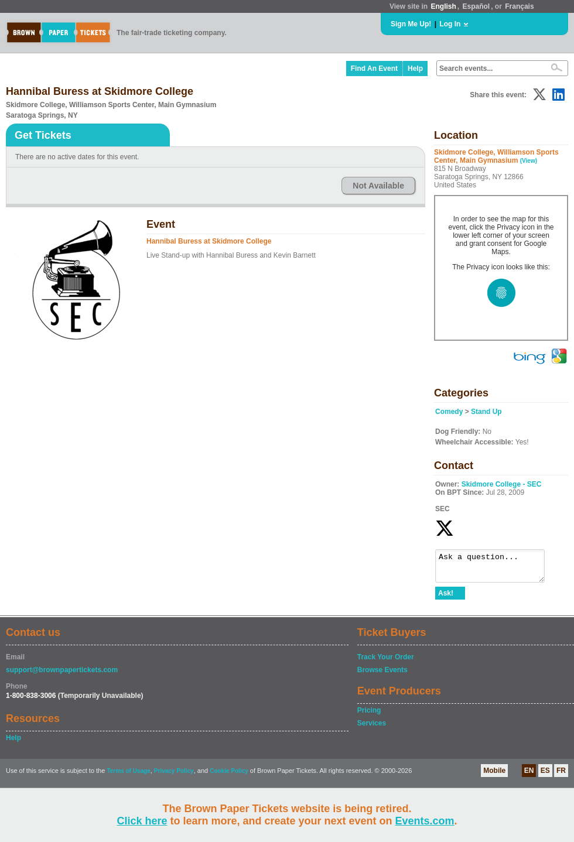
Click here (142, 821)
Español (476, 6)
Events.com (425, 821)
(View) (528, 161)
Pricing (369, 715)
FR (561, 776)
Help (415, 68)
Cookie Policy (229, 776)
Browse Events (382, 675)
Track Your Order (385, 662)
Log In (449, 24)
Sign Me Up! (411, 24)
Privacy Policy (174, 776)
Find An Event (374, 68)
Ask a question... (495, 568)
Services (371, 728)
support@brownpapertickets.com (62, 675)
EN (529, 776)
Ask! (445, 598)
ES (545, 776)
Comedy (449, 412)
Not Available (378, 185)
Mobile (494, 776)
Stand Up (486, 412)
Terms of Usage (128, 776)
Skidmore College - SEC (502, 484)
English (443, 6)
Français (519, 6)
